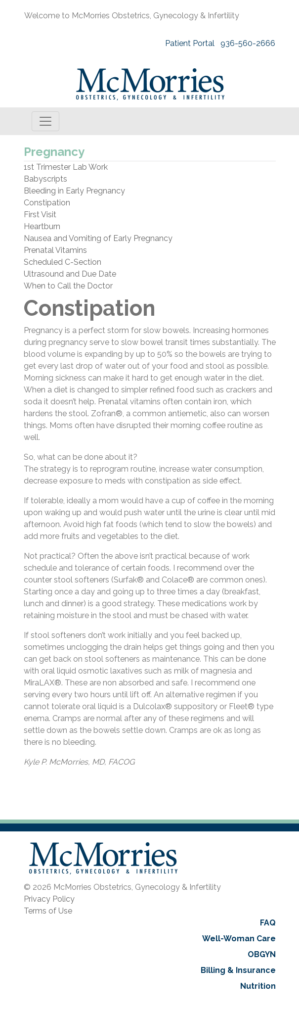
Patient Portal (189, 43)
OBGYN (262, 954)
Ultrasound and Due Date (70, 274)
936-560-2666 (247, 43)
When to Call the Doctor (68, 285)
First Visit (40, 214)
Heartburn (42, 226)
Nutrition (258, 986)
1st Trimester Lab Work (66, 167)
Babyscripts (45, 179)
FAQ (268, 922)
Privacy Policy (49, 899)
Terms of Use (48, 911)
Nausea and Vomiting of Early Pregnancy (98, 238)
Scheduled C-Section (62, 262)
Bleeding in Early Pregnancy (74, 190)
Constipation (47, 202)
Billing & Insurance (238, 970)
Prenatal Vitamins (55, 250)
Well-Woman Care (239, 938)
